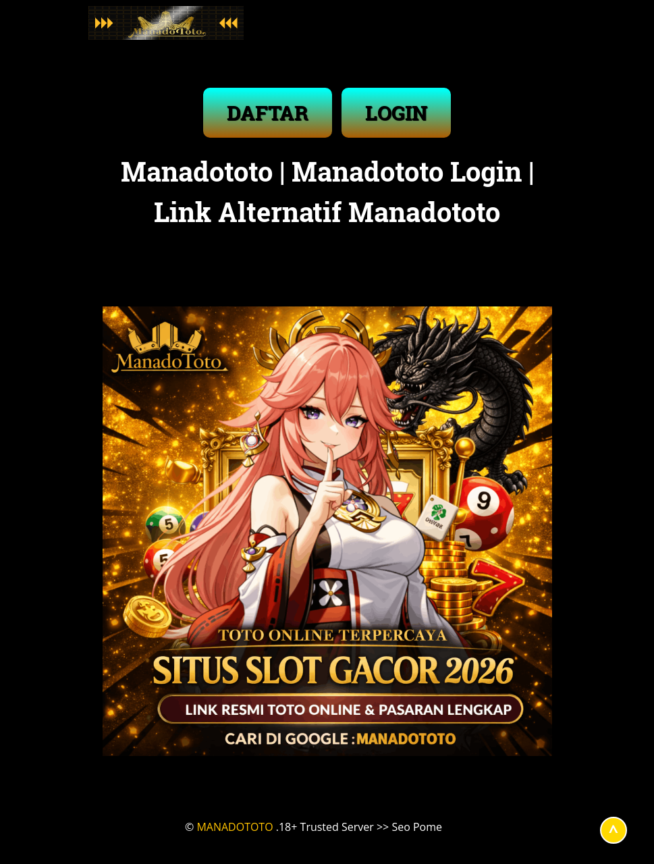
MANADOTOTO (234, 826)
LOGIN (396, 112)
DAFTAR (267, 112)
